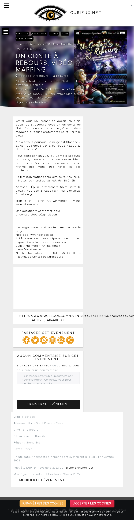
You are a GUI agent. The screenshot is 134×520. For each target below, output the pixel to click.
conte (64, 33)
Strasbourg (41, 76)
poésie (54, 33)
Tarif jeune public (41, 81)
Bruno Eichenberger (79, 467)
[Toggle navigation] (7, 6)
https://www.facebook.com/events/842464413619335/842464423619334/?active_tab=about (51, 318)
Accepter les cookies (92, 503)
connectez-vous (68, 365)
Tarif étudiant (64, 81)
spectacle (22, 33)
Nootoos (23, 76)
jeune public (39, 33)
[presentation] (43, 390)
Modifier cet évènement (42, 480)
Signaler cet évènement (48, 404)
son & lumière (24, 38)
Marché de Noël (64, 89)
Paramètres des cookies (42, 503)
